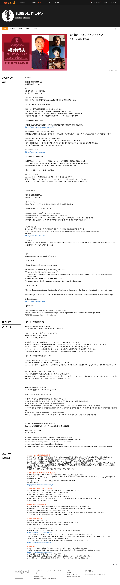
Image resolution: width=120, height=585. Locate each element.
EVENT (28, 29)
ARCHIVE (32, 3)
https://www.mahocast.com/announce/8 (40, 485)
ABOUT (20, 29)
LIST (115, 564)
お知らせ (69, 571)
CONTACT (56, 3)
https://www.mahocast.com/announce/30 (39, 127)
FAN (35, 29)
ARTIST (41, 3)
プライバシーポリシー (72, 574)
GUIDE (48, 3)
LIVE (5, 29)
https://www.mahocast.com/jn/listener (39, 532)
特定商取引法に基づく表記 (73, 576)
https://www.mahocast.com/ (35, 152)
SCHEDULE (22, 3)
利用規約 (69, 572)
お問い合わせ (89, 571)
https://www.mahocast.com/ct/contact (39, 542)
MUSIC (12, 29)
